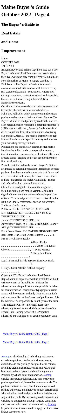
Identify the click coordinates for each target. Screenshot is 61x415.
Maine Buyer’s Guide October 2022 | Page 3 (26, 333)
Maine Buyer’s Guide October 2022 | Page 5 (26, 342)
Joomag (5, 356)
